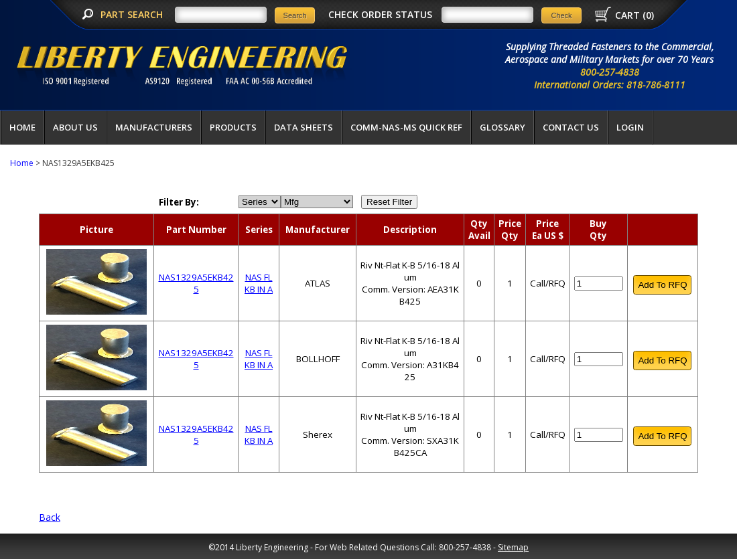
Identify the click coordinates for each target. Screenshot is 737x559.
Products (233, 127)
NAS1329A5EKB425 (196, 283)
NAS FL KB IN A (259, 283)
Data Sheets (303, 127)
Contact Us (571, 127)
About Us (75, 127)
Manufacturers (153, 127)
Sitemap (513, 547)
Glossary (502, 127)
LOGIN (630, 127)
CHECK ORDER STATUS (380, 14)
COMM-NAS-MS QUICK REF (406, 127)
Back (49, 517)
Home (22, 127)
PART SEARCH (132, 14)
